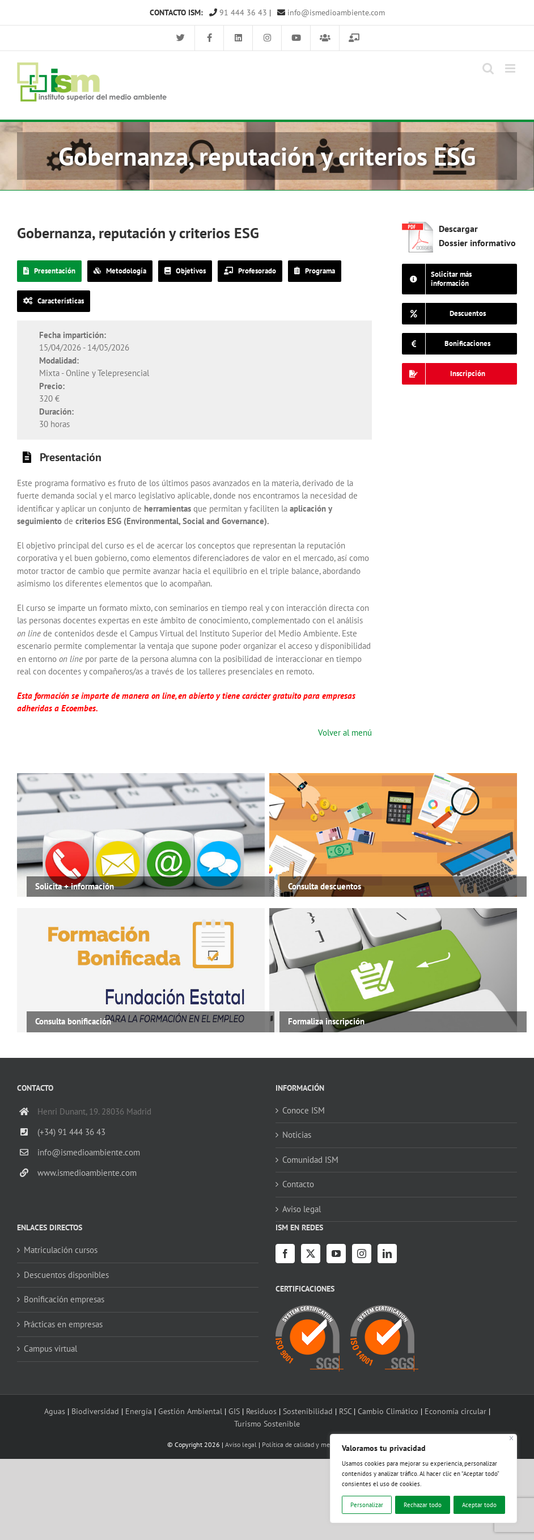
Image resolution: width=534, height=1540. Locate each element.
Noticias (296, 1134)
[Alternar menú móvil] (511, 68)
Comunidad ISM (310, 1159)
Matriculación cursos (61, 1249)
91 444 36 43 (238, 12)
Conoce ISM (303, 1110)
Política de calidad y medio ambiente (314, 1444)
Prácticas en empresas (63, 1324)
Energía (138, 1411)
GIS (234, 1411)
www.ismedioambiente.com (87, 1172)
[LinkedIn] (387, 1253)
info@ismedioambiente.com (331, 12)
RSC (345, 1411)
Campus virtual (50, 1348)
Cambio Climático (388, 1411)
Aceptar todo (479, 1505)
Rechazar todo (423, 1505)
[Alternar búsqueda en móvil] (488, 68)
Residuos (261, 1411)
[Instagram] (361, 1253)
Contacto (298, 1184)
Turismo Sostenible (267, 1423)
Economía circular (455, 1411)
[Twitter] (310, 1253)
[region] (423, 1478)
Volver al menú (345, 732)
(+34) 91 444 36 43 (71, 1131)
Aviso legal (301, 1209)
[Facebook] (285, 1253)
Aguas (54, 1411)
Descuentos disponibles (66, 1274)
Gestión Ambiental (190, 1411)
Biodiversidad (95, 1411)
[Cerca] (512, 1438)
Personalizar (366, 1505)
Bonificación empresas (64, 1299)
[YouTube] (336, 1253)
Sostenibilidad (308, 1411)
